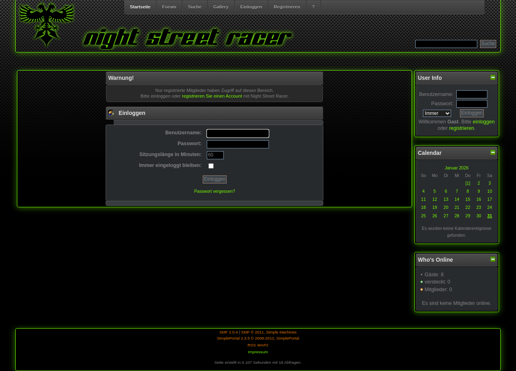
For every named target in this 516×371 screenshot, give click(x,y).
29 (468, 215)
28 (456, 215)
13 (445, 199)
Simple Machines (281, 332)
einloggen (484, 122)
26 (434, 215)
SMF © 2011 (252, 332)
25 (423, 215)
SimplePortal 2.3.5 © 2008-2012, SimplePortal (258, 338)
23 (478, 207)
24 (489, 207)
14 (456, 199)
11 (423, 199)
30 (478, 215)
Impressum (258, 352)
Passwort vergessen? (214, 191)
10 (489, 191)
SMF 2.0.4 (228, 332)
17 (489, 199)
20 (445, 207)
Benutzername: (436, 94)
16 (478, 199)
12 (434, 199)
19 (434, 207)
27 (445, 215)
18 (423, 207)
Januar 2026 (456, 167)
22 (468, 207)
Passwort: (442, 103)
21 (456, 207)
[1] (468, 183)
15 (468, 199)
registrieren (461, 128)
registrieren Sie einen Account (212, 96)
